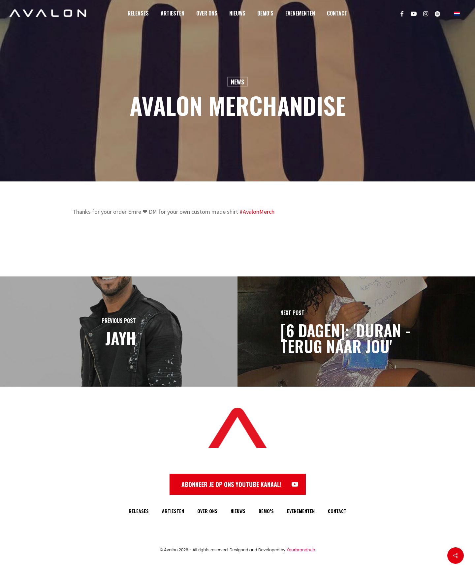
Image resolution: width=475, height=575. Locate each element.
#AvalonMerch (256, 211)
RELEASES (139, 510)
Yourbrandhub (301, 550)
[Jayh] (119, 331)
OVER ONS (207, 510)
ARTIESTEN (173, 510)
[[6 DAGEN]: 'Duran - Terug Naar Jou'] (356, 331)
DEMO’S (266, 510)
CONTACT (337, 510)
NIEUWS (238, 510)
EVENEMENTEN (301, 510)
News (237, 82)
